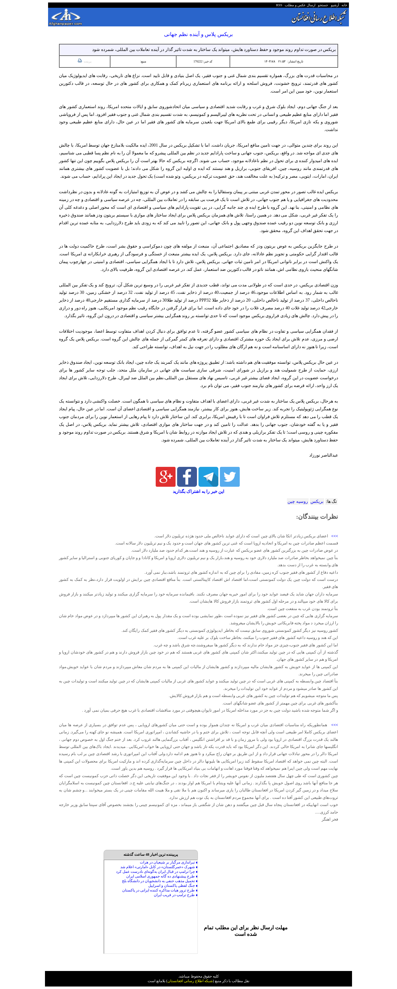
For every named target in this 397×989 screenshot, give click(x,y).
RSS (279, 5)
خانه (344, 5)
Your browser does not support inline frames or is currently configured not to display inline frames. (151, 906)
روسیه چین (298, 501)
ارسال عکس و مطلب (299, 5)
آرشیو (334, 5)
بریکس (316, 501)
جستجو (322, 5)
